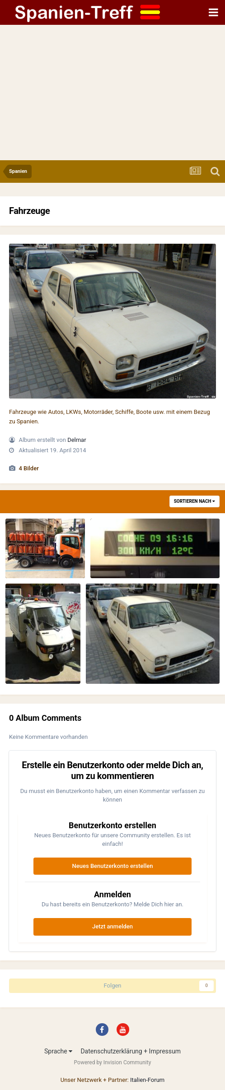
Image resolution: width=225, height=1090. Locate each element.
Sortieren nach (194, 501)
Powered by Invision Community (112, 1062)
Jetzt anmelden (112, 926)
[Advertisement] (112, 92)
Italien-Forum (147, 1079)
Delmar (76, 439)
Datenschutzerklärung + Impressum (130, 1051)
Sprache (58, 1051)
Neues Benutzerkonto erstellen (112, 866)
